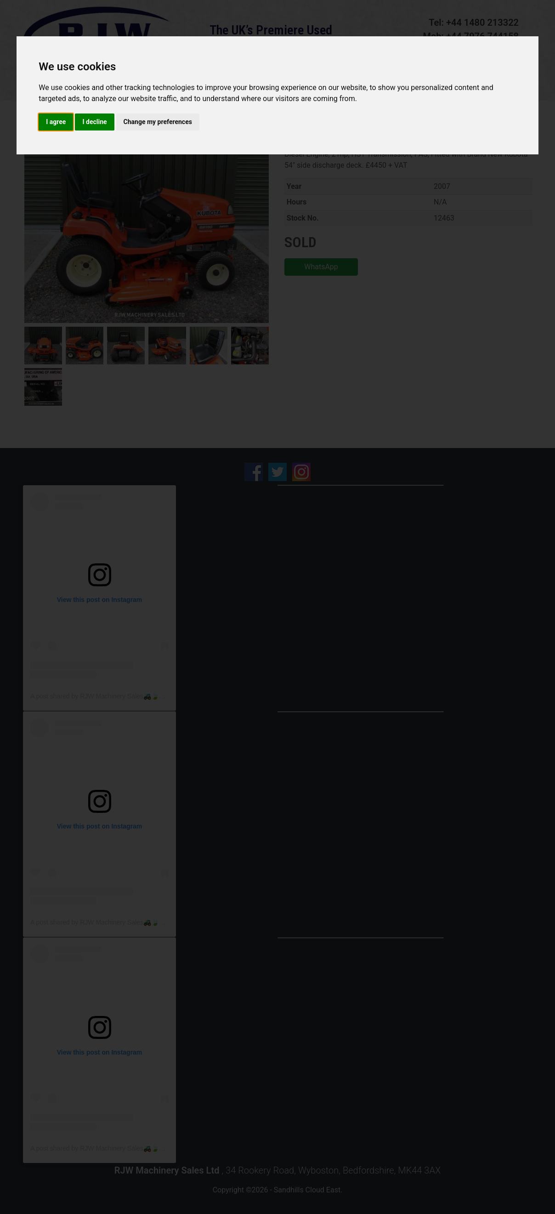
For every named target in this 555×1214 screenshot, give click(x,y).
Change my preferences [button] (158, 121)
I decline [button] (94, 121)
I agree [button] (56, 121)
